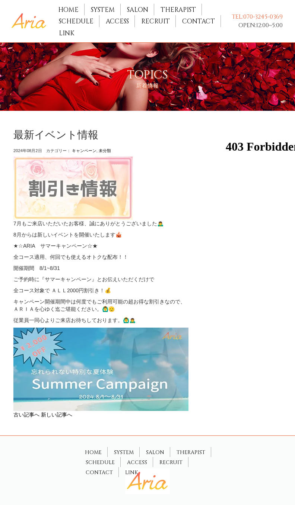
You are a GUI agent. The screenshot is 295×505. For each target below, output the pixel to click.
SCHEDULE (76, 21)
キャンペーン (84, 150)
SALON (137, 10)
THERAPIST (178, 10)
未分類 (105, 150)
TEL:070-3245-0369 (257, 17)
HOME (68, 10)
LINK (66, 33)
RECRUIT (155, 21)
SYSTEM (103, 10)
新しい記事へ (56, 415)
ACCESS (117, 21)
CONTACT (198, 21)
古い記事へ (26, 415)
